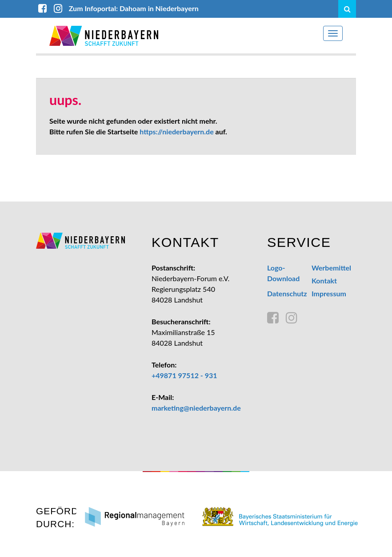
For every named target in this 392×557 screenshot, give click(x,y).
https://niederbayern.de (176, 131)
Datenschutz (287, 293)
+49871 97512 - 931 (184, 375)
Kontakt (324, 280)
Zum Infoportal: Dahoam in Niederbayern (134, 8)
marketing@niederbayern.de (196, 408)
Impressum (329, 293)
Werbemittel (331, 267)
